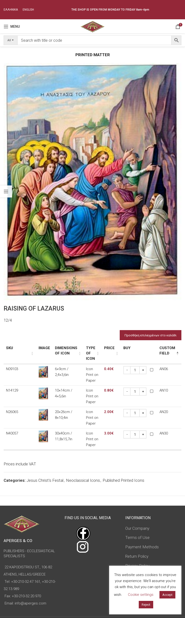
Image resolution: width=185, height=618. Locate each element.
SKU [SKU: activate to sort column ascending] (9, 348)
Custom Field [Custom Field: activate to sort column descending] (164, 351)
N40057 (12, 412)
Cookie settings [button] (140, 594)
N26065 (12, 396)
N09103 (12, 363)
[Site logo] (92, 26)
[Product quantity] (131, 365)
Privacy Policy (137, 539)
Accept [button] (167, 595)
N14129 (12, 380)
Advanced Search (136, 563)
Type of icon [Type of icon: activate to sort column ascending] (84, 351)
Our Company (137, 501)
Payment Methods (142, 520)
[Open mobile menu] (11, 26)
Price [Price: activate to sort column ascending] (106, 348)
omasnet (108, 610)
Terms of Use (137, 511)
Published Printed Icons (123, 453)
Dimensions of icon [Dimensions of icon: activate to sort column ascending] (53, 351)
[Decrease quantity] (123, 365)
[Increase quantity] (139, 365)
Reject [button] (146, 604)
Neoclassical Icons (83, 453)
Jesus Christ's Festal (44, 453)
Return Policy (136, 529)
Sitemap (132, 548)
